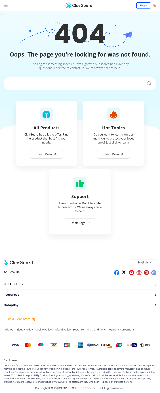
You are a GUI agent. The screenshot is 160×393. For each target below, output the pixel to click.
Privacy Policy (24, 329)
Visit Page (47, 154)
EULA (76, 329)
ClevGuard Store (21, 319)
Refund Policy (62, 329)
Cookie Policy (43, 329)
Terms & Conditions (93, 329)
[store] (154, 5)
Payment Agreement (121, 329)
